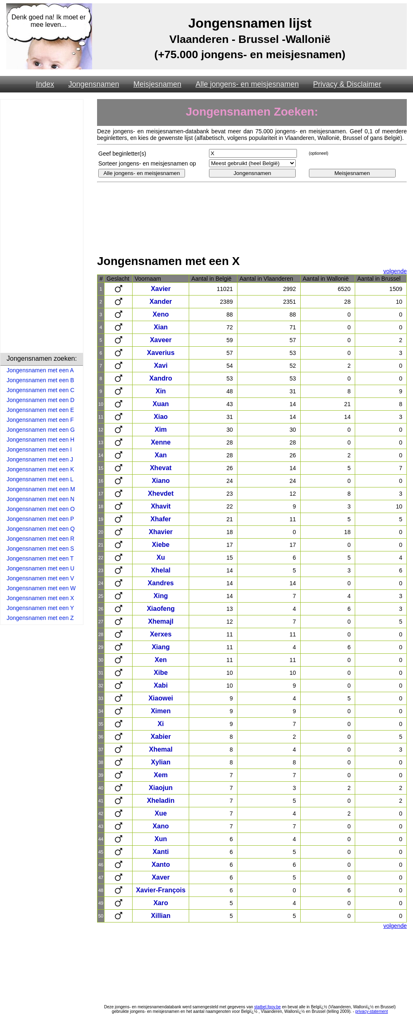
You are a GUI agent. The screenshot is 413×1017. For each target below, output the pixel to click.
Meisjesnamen (157, 84)
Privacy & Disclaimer (347, 84)
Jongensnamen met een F (40, 419)
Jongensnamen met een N (40, 499)
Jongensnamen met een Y (40, 608)
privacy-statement (371, 1011)
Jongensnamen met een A (40, 370)
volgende (395, 271)
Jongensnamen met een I (39, 449)
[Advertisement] (42, 227)
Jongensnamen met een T (40, 558)
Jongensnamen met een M (41, 489)
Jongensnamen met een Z (40, 618)
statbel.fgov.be (267, 1007)
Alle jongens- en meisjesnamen (247, 84)
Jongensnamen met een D (40, 400)
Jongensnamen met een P (40, 519)
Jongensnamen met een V (40, 578)
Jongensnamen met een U (40, 568)
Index (45, 84)
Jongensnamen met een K (40, 469)
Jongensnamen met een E (40, 410)
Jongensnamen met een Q (41, 528)
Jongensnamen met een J (40, 459)
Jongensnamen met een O (41, 509)
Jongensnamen (93, 84)
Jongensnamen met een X (40, 598)
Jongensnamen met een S (40, 548)
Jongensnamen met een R (40, 538)
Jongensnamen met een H (40, 439)
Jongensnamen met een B (40, 380)
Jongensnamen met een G (41, 429)
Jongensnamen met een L (40, 479)
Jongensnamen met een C (40, 390)
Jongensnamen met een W (41, 588)
